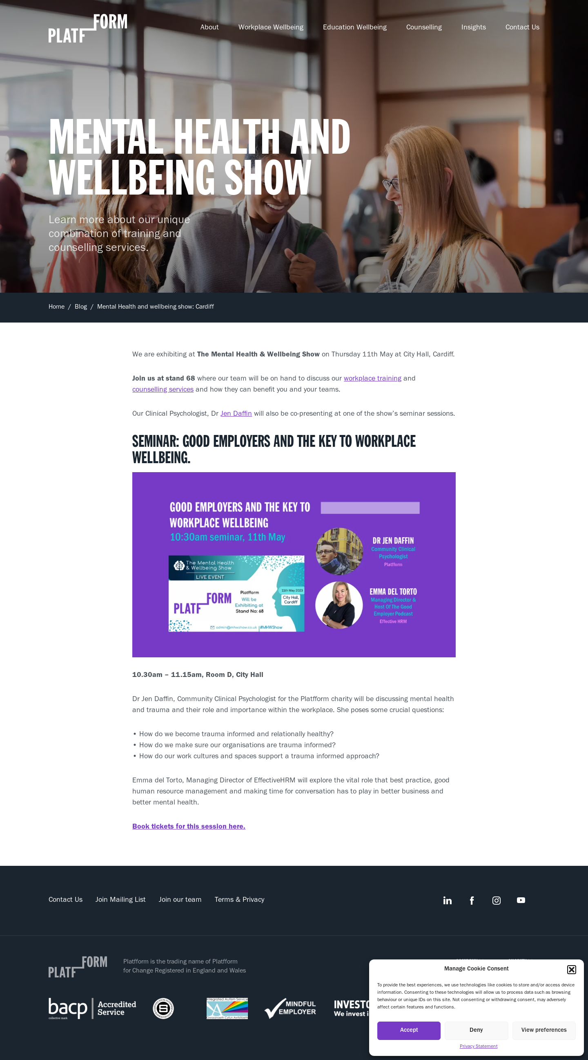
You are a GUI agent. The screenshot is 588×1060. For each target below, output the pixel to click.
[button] (572, 970)
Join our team (180, 900)
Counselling (424, 28)
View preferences (544, 1031)
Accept (409, 1031)
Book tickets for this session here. (188, 827)
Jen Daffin (236, 414)
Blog (81, 307)
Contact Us (522, 28)
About (209, 28)
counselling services (163, 390)
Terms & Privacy (239, 900)
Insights (473, 28)
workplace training (372, 379)
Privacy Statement (479, 1046)
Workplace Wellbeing (270, 28)
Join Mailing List (121, 900)
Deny (476, 1031)
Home (57, 307)
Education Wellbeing (355, 28)
